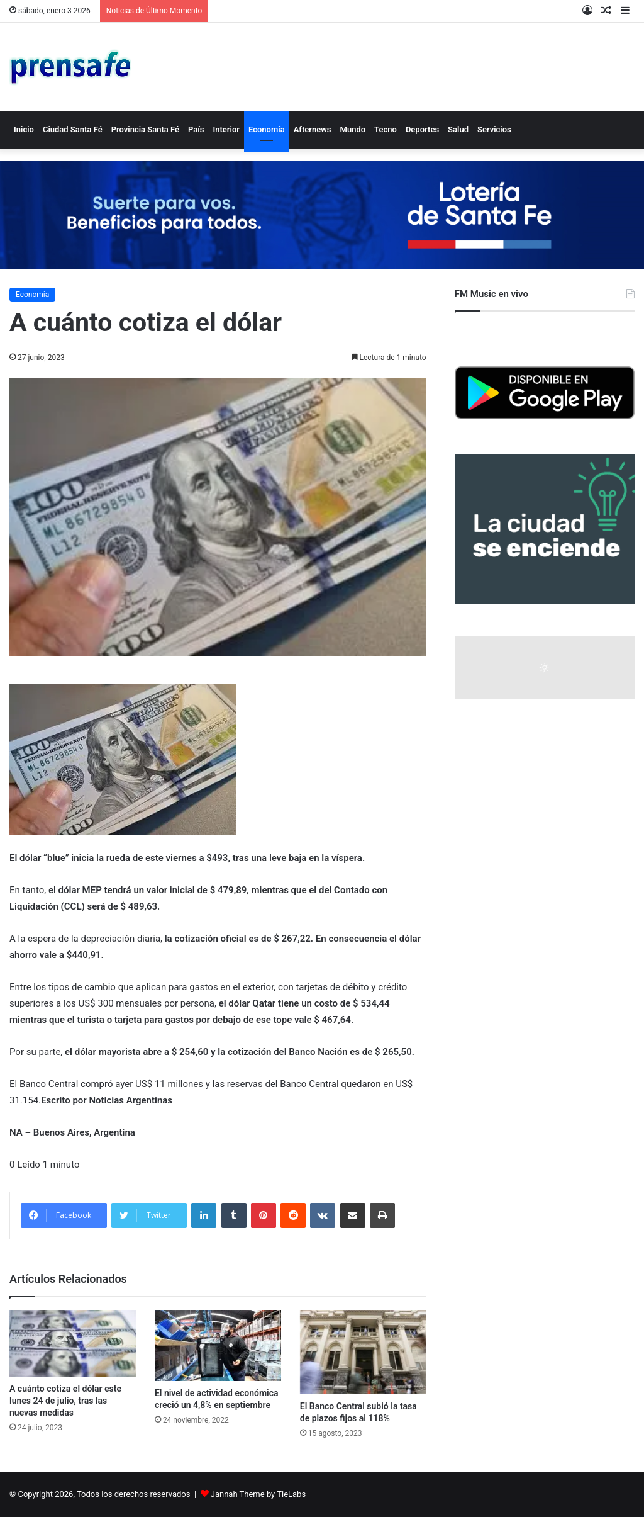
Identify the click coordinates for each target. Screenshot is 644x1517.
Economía (266, 129)
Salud (458, 129)
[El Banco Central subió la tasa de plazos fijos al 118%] (363, 1352)
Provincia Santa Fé (145, 129)
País (196, 129)
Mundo (353, 129)
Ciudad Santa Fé (73, 129)
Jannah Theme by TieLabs (258, 1494)
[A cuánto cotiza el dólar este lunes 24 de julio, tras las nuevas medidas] (72, 1343)
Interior (226, 129)
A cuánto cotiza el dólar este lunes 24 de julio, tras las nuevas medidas (65, 1401)
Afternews (312, 129)
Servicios (494, 129)
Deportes (422, 129)
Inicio (24, 129)
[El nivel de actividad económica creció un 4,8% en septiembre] (218, 1345)
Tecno (385, 129)
